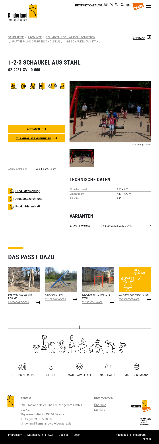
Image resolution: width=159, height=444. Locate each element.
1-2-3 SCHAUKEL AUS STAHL (82, 41)
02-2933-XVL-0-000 (92, 302)
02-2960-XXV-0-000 (129, 299)
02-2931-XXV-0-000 (80, 225)
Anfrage (142, 38)
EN (128, 5)
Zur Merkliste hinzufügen (33, 138)
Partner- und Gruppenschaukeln (36, 41)
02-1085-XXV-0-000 (55, 299)
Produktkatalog (88, 5)
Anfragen (33, 129)
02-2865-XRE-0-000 (18, 302)
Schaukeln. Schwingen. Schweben (70, 37)
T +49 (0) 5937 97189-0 (36, 419)
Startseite (16, 37)
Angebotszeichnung (25, 199)
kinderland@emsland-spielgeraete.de (45, 423)
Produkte (35, 37)
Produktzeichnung (24, 191)
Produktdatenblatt (24, 207)
